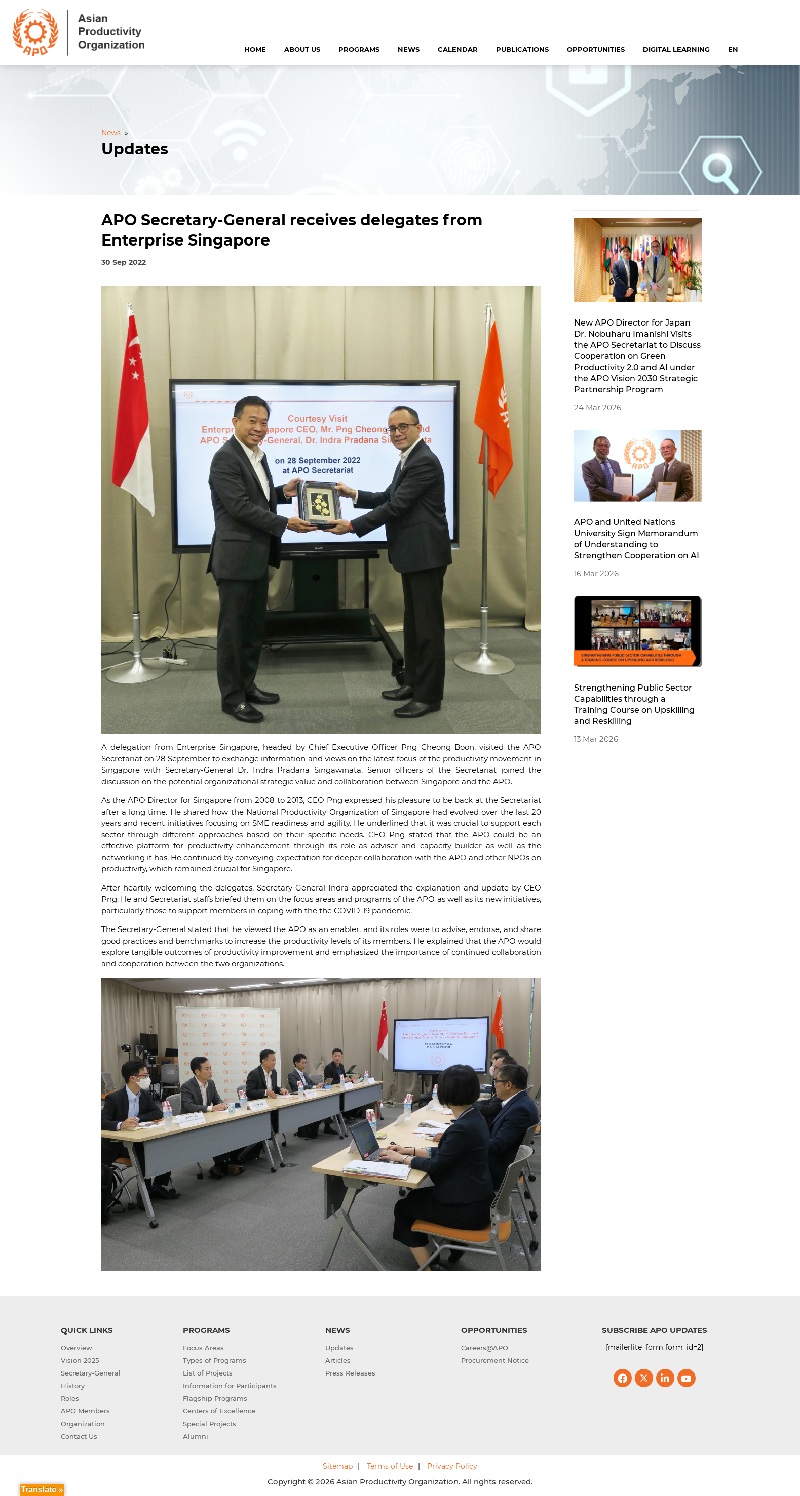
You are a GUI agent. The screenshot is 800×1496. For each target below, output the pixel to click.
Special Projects (209, 1424)
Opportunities (596, 49)
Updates (339, 1348)
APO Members (85, 1411)
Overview (76, 1348)
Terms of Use (390, 1466)
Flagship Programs (215, 1398)
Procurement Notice (495, 1360)
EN (733, 49)
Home (255, 49)
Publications (522, 49)
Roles (70, 1398)
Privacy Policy (452, 1466)
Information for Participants (230, 1386)
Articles (338, 1360)
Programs (358, 49)
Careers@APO (484, 1348)
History (73, 1386)
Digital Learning (676, 49)
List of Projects (208, 1373)
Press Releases (350, 1373)
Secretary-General (91, 1373)
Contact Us (79, 1436)
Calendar (458, 49)
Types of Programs (214, 1360)
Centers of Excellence (219, 1411)
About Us (302, 49)
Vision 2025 (80, 1360)
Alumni (195, 1436)
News (409, 49)
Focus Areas (203, 1348)
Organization (83, 1424)
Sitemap (338, 1466)
